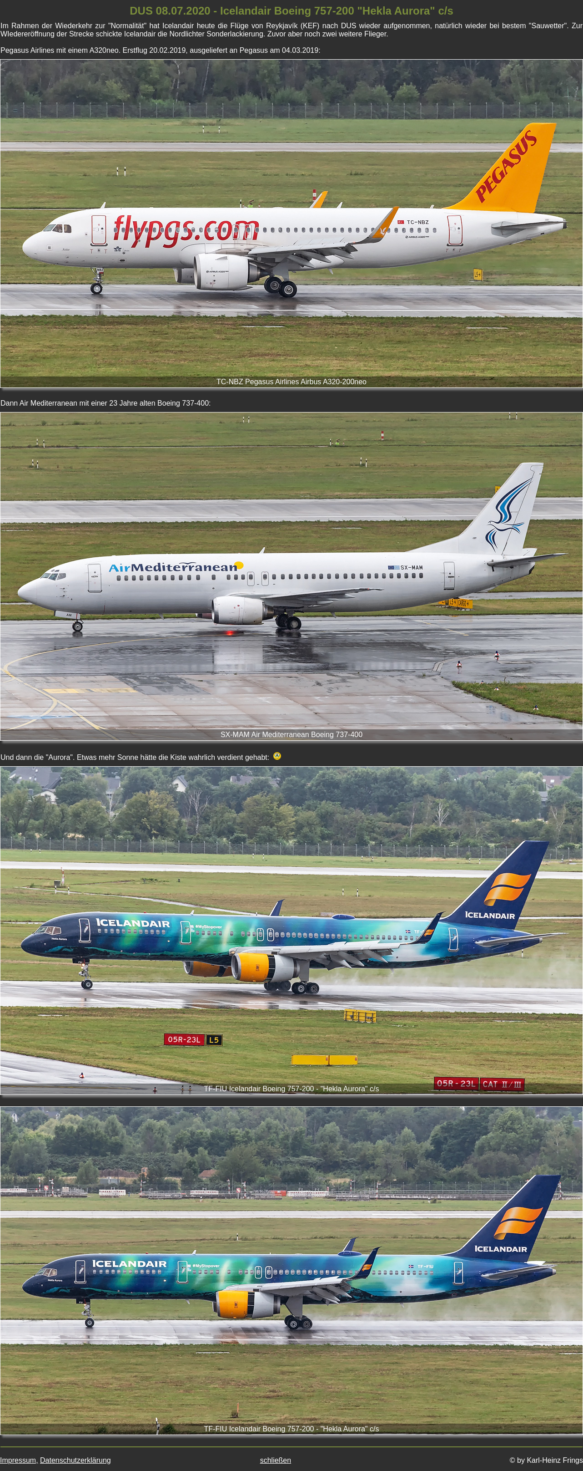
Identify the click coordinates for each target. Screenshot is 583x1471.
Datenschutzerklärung (75, 1460)
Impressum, (19, 1460)
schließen (275, 1460)
